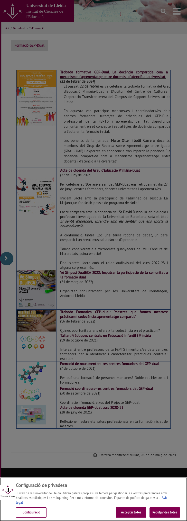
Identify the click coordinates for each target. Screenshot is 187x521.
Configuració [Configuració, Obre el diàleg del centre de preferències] (31, 512)
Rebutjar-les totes (164, 512)
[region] (93, 499)
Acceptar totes (131, 512)
